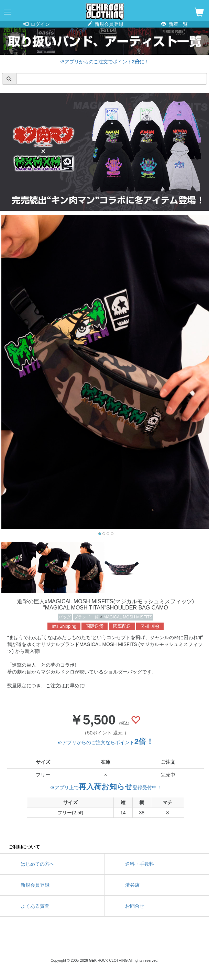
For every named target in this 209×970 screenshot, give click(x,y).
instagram (104, 942)
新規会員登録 (106, 24)
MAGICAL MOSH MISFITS (127, 617)
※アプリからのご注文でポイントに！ (104, 61)
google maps (135, 942)
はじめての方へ (37, 864)
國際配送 (122, 626)
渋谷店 (132, 885)
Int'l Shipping (64, 626)
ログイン (36, 24)
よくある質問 (35, 906)
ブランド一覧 (87, 617)
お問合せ (134, 906)
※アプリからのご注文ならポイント (105, 742)
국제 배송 (150, 626)
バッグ (64, 617)
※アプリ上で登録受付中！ (106, 787)
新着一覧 (174, 24)
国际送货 (94, 626)
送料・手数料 (139, 864)
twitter (73, 942)
